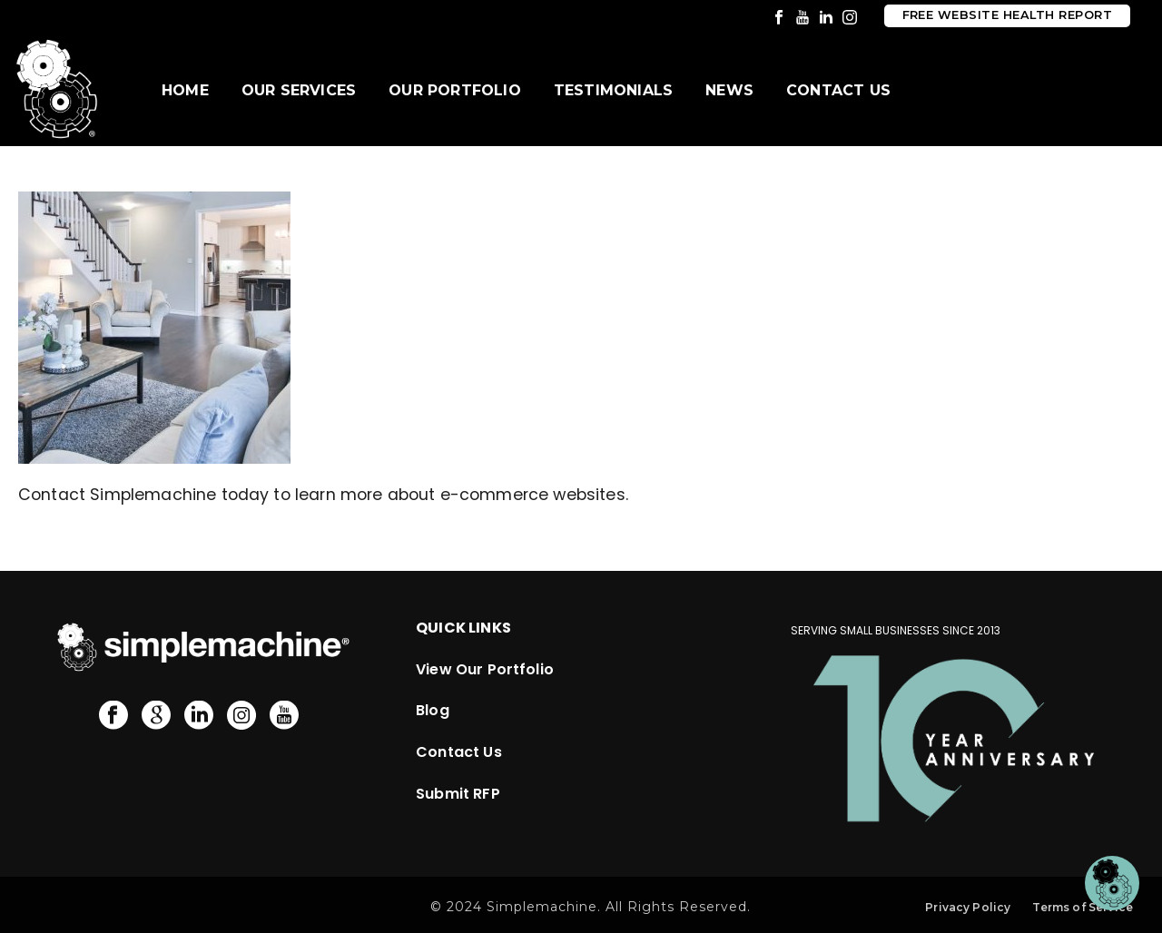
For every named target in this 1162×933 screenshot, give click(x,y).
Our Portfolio (455, 90)
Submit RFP (458, 793)
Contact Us (838, 90)
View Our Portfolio (485, 669)
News (729, 90)
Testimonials (613, 90)
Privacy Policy (967, 907)
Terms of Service (1082, 907)
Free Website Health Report (1007, 15)
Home (185, 90)
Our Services (298, 90)
